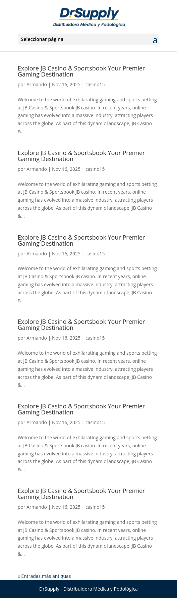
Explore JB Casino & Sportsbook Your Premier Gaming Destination (81, 71)
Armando (36, 84)
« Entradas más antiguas (44, 576)
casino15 (95, 84)
